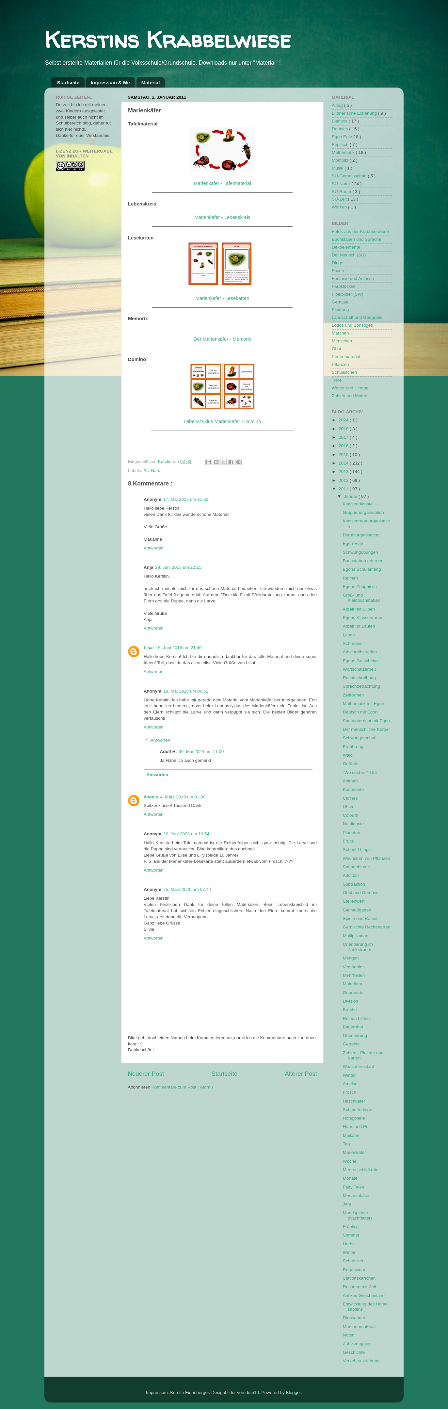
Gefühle (350, 763)
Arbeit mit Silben (359, 609)
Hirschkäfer (354, 1101)
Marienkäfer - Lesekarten (222, 298)
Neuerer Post (146, 1073)
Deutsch (340, 128)
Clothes (350, 798)
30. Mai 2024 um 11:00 (201, 751)
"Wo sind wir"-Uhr (360, 772)
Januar (351, 496)
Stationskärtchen (359, 1278)
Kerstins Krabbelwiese (167, 39)
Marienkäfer (354, 1152)
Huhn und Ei (355, 1126)
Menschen (342, 340)
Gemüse (340, 302)
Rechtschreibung (359, 677)
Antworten (154, 548)
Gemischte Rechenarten (367, 927)
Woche (350, 1161)
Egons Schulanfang (362, 569)
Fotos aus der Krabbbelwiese (360, 231)
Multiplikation (355, 935)
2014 (344, 463)
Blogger (293, 1392)
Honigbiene (354, 1118)
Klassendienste (358, 503)
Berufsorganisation (361, 534)
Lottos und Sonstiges (352, 325)
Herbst (349, 1243)
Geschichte (354, 1352)
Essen (338, 270)
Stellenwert (354, 901)
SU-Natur (152, 470)
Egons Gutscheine (361, 660)
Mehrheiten (354, 975)
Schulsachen (344, 372)
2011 (344, 488)
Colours (350, 815)
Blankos (340, 121)
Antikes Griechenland (364, 1295)
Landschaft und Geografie (357, 317)
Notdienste (353, 823)
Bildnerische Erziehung (355, 113)
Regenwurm (355, 1269)
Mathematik (344, 152)
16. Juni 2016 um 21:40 (179, 647)
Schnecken (354, 1260)
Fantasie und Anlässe (353, 278)
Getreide (351, 1043)
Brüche (350, 1009)
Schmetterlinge (357, 1109)
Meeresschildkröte (361, 1169)
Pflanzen (340, 364)
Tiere (337, 380)
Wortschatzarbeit (359, 669)
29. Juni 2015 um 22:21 (178, 567)
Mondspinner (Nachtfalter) (357, 1215)
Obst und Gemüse (361, 892)
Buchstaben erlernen (363, 560)
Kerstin (165, 461)
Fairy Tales (353, 1187)
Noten (349, 1335)
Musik (338, 168)
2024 (344, 420)
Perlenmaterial (346, 356)
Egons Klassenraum (362, 617)
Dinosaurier (354, 1317)
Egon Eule (342, 136)
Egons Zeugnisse (360, 586)
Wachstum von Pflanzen (366, 858)
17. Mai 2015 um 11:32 (185, 499)
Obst (336, 348)
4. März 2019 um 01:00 (182, 797)
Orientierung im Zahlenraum (358, 947)
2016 (344, 445)
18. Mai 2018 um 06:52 (185, 691)
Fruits (348, 841)
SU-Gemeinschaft (350, 175)
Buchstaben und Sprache (356, 239)
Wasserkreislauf (358, 1066)
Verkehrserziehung (361, 1360)
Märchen (340, 333)
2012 (344, 480)
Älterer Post (301, 1073)
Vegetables (354, 966)
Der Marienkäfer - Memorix (222, 339)
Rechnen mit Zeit (359, 1286)
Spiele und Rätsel (360, 918)
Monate (350, 1178)
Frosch (349, 1092)
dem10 (252, 1392)
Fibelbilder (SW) (347, 294)
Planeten (351, 832)
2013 (344, 471)
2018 (344, 428)
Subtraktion (354, 884)
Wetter (349, 1075)
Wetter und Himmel (350, 387)
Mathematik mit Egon (363, 703)
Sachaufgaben (357, 910)
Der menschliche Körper (366, 729)
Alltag (338, 105)
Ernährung (353, 746)
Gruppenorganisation (363, 512)
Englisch (341, 144)
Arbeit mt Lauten (359, 626)
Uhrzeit (350, 806)
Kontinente (353, 789)
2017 (344, 437)
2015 (344, 454)
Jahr (347, 1204)
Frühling (351, 1226)
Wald (348, 755)
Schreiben (353, 643)
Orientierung (355, 1035)
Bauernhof (353, 1026)
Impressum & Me (110, 82)
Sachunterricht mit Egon (366, 720)
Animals (351, 780)
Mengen (351, 958)
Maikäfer (351, 1135)
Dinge (337, 262)
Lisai (149, 647)
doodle (151, 797)
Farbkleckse (344, 286)
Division (350, 1001)
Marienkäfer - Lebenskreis (222, 217)
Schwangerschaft (360, 737)
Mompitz (341, 160)
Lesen (349, 634)
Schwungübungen (360, 552)
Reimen (350, 578)
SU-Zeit (340, 199)
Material (150, 82)
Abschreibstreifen (360, 651)
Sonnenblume (356, 866)
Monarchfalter (356, 1195)
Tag (346, 1143)
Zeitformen (353, 695)
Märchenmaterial (359, 1326)
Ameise (350, 1083)
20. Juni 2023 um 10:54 (186, 833)
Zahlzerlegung (357, 1343)
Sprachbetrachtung (361, 686)
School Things (357, 849)
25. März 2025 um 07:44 (187, 889)
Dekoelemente (346, 247)
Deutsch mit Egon (360, 712)
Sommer (351, 1235)
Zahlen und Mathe (349, 395)
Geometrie (353, 992)
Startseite (68, 82)
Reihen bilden (356, 1018)
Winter (349, 1252)
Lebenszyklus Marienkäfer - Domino (222, 421)
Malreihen (352, 983)
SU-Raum (342, 191)
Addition (351, 875)
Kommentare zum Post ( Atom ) (182, 1087)
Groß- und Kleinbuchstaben (361, 598)
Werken (340, 207)
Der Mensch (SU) (349, 255)
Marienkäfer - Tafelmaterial (222, 183)
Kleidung (340, 309)
